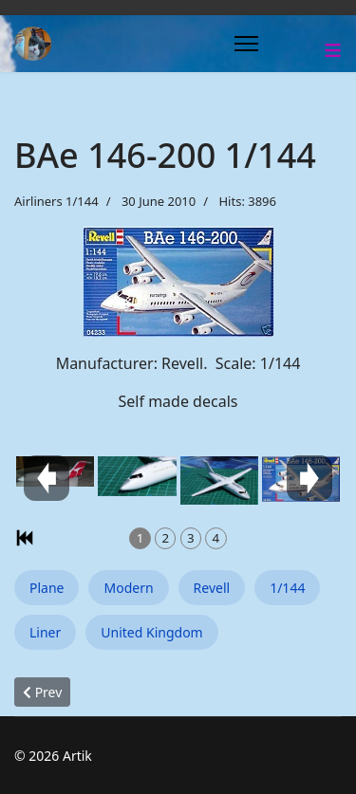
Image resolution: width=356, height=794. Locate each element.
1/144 (287, 588)
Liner (45, 632)
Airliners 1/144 (56, 201)
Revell (212, 588)
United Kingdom (151, 632)
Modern (128, 588)
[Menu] (246, 43)
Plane (46, 588)
